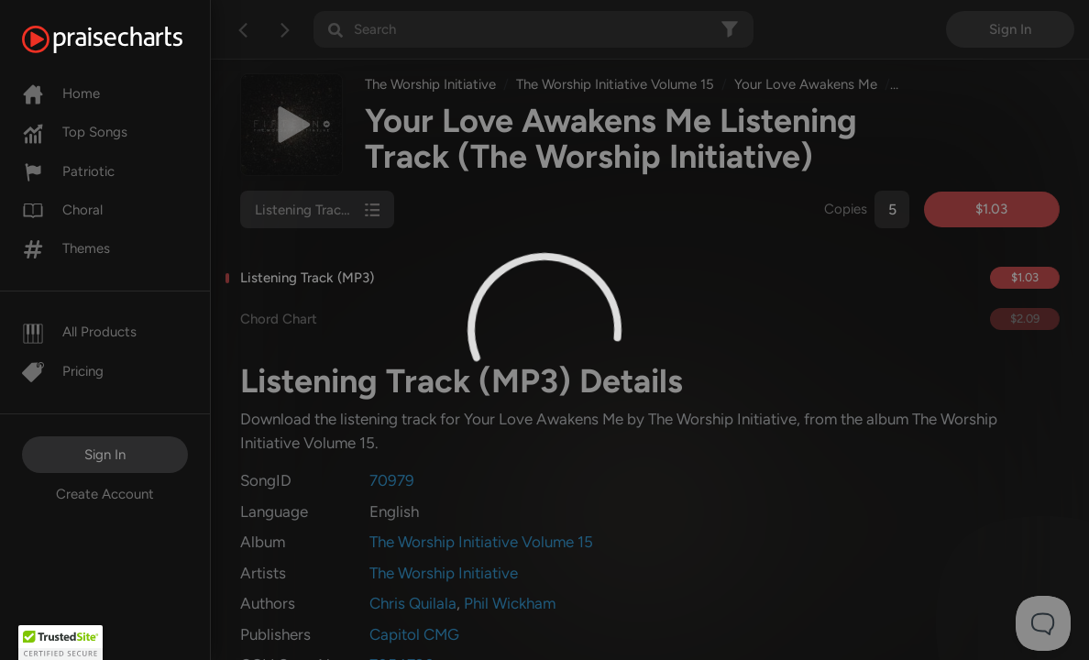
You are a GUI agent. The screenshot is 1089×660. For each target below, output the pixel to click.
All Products (79, 332)
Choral (62, 210)
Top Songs (74, 132)
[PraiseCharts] (125, 39)
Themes (66, 248)
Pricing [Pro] (63, 371)
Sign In (105, 454)
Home (61, 93)
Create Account (105, 494)
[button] (60, 642)
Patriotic (68, 171)
